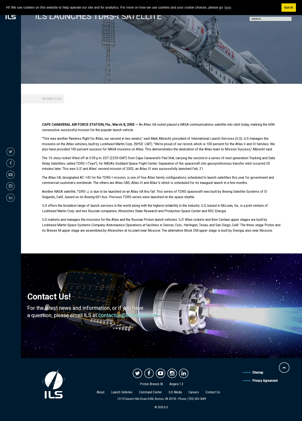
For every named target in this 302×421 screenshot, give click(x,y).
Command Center (150, 392)
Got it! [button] (288, 7)
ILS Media (175, 392)
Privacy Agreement (265, 381)
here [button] (227, 7)
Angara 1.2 (176, 384)
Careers (194, 392)
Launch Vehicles (121, 392)
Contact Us (213, 392)
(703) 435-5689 (196, 399)
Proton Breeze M (151, 384)
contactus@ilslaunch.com (128, 315)
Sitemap (257, 373)
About (100, 392)
